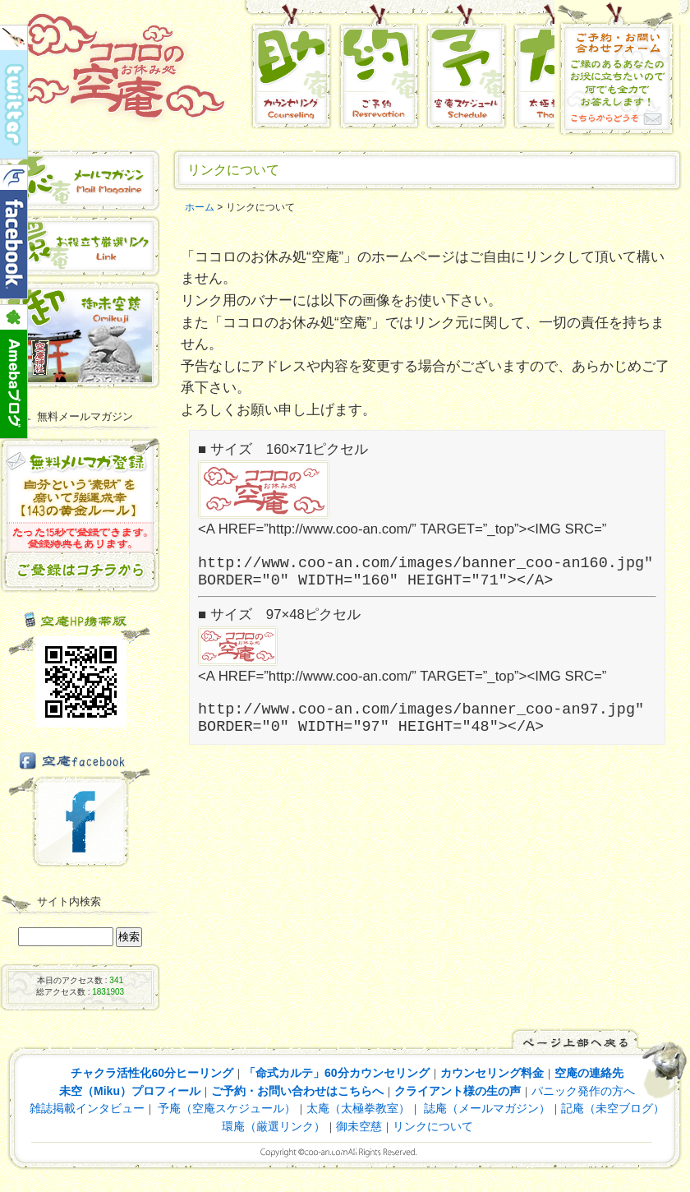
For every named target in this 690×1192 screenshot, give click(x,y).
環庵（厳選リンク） (273, 1126)
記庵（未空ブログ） (613, 1108)
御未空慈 (359, 1126)
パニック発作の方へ (583, 1090)
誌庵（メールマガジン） (485, 1108)
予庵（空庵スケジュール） (227, 1108)
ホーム (199, 207)
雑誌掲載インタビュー (87, 1108)
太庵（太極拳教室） (358, 1108)
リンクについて (433, 1126)
